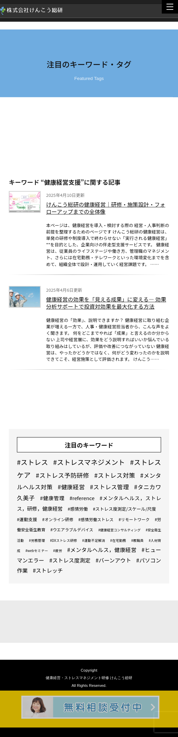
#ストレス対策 (114, 475)
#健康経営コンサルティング (119, 529)
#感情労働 (78, 509)
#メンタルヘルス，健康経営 (101, 550)
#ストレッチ (48, 570)
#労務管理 (37, 540)
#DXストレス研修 (63, 540)
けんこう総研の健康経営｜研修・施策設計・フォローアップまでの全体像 (105, 209)
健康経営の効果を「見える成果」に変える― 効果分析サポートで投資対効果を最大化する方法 (106, 304)
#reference (81, 497)
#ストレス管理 (109, 487)
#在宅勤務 (118, 540)
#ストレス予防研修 (62, 475)
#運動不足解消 (93, 540)
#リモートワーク (134, 519)
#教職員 (137, 540)
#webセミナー (36, 550)
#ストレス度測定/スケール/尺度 (124, 509)
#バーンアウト (113, 560)
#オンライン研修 (57, 519)
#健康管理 (52, 497)
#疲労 (57, 550)
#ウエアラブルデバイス (71, 529)
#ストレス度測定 (70, 560)
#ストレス (32, 462)
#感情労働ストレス (96, 519)
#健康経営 (71, 487)
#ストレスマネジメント (89, 462)
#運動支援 (27, 519)
